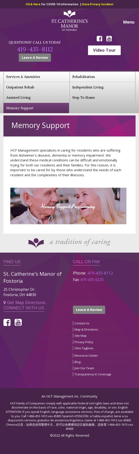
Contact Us (82, 323)
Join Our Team (84, 368)
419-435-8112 (35, 49)
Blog (77, 362)
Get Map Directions (24, 302)
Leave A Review (35, 57)
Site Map (81, 336)
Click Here (33, 4)
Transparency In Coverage (93, 374)
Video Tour (104, 50)
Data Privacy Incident (97, 4)
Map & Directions (86, 329)
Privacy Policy (84, 342)
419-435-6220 (92, 279)
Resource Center (86, 355)
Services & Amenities (23, 77)
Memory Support (19, 108)
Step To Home (83, 97)
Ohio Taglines (84, 348)
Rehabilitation (83, 77)
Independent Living (88, 87)
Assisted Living (18, 97)
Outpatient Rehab (20, 87)
